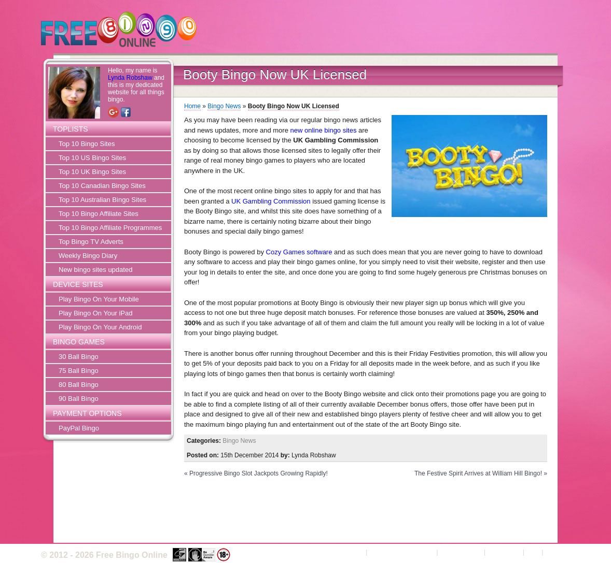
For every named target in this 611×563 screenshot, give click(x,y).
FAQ (533, 552)
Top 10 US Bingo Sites (92, 158)
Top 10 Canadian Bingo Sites (102, 186)
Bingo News (224, 106)
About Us (350, 552)
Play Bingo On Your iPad (95, 313)
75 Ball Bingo (79, 370)
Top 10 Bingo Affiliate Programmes (110, 228)
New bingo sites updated (95, 269)
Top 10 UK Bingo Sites (92, 172)
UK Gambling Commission (270, 201)
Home (192, 106)
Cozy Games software (299, 252)
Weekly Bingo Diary (88, 255)
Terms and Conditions (402, 552)
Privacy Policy (461, 552)
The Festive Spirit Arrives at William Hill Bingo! (478, 473)
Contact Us (504, 552)
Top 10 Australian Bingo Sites (102, 200)
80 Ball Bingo (79, 384)
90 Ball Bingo (79, 398)
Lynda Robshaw (130, 77)
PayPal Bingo (79, 428)
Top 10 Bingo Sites (87, 144)
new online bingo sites (323, 130)
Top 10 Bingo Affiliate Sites (98, 214)
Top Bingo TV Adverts (91, 242)
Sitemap (557, 552)
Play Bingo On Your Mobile (99, 299)
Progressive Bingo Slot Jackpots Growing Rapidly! (258, 473)
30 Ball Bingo (79, 356)
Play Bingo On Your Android (100, 327)
